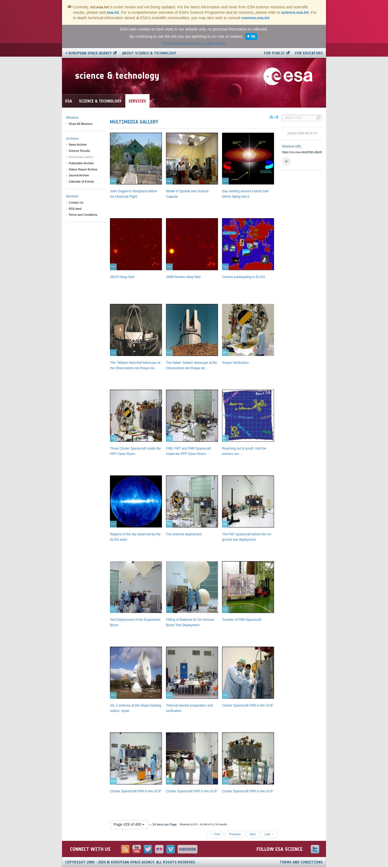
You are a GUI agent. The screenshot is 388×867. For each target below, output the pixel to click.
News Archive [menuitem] (78, 144)
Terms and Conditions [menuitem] (83, 214)
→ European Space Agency (88, 53)
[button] (286, 161)
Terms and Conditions (301, 862)
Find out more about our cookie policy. (194, 43)
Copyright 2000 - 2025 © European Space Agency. (130, 862)
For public (274, 53)
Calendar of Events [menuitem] (81, 181)
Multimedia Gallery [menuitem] (81, 157)
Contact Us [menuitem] (76, 202)
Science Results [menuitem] (79, 150)
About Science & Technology (149, 53)
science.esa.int (295, 12)
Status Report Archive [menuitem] (83, 169)
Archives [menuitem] (72, 138)
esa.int (113, 12)
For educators (309, 53)
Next (253, 834)
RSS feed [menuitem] (75, 208)
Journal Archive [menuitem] (79, 175)
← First (215, 834)
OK (253, 36)
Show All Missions (80, 123)
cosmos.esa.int (255, 18)
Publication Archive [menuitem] (81, 163)
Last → (269, 834)
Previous (235, 834)
